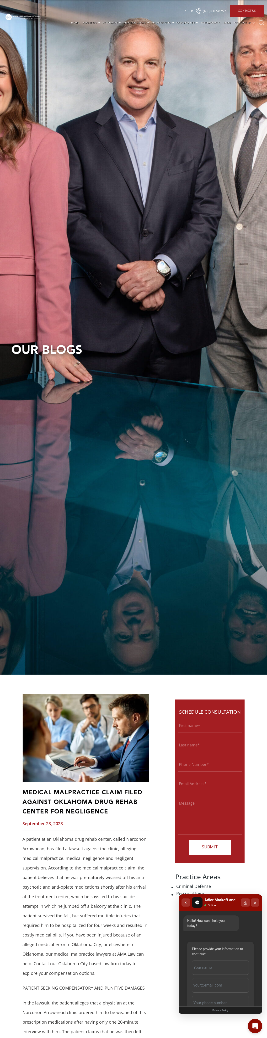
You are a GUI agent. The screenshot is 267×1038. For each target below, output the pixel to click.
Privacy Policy (220, 1010)
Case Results (185, 23)
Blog (227, 23)
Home (75, 23)
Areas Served (160, 23)
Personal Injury (191, 893)
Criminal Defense (193, 886)
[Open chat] (255, 1026)
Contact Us (247, 11)
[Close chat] (255, 902)
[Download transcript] (245, 902)
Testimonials (210, 23)
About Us (89, 23)
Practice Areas (134, 23)
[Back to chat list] (186, 902)
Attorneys (109, 23)
